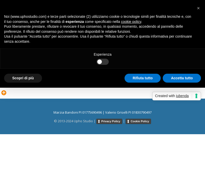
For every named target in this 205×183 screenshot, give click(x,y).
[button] (198, 8)
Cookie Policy (140, 121)
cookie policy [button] (131, 22)
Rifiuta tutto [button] (143, 78)
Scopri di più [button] (23, 78)
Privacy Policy (110, 121)
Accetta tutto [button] (182, 78)
